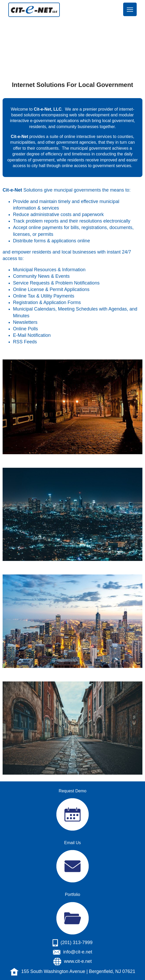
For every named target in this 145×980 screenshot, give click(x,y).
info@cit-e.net (77, 951)
